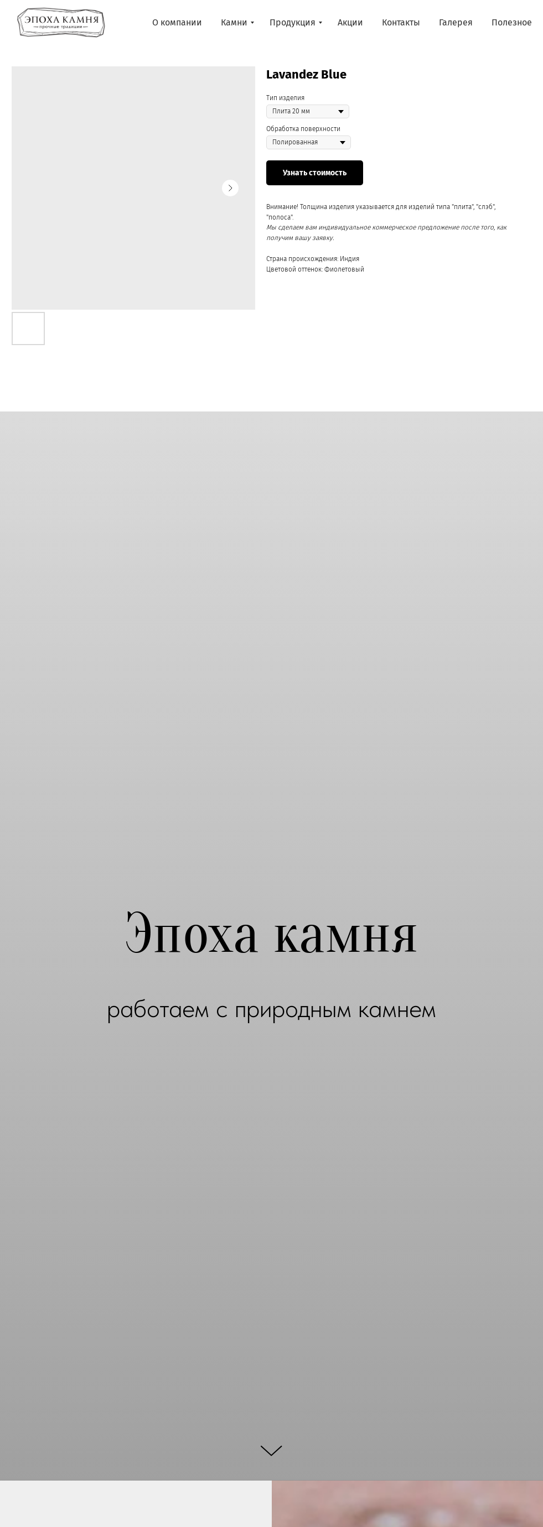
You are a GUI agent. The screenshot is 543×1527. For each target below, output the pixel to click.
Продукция (293, 22)
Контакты (401, 22)
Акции (350, 22)
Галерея (456, 22)
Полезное (512, 22)
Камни (234, 22)
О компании (177, 22)
